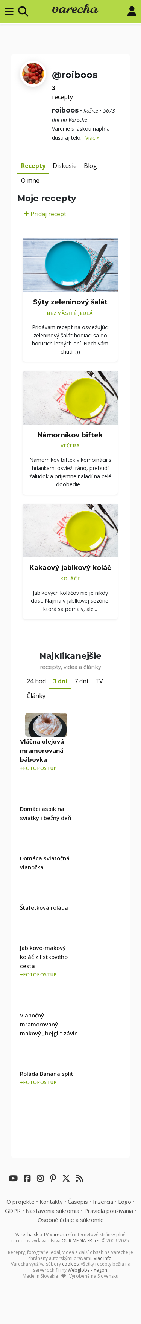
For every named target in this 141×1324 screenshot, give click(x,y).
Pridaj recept (44, 214)
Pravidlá (108, 1210)
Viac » (92, 137)
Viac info (103, 1258)
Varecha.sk (26, 1234)
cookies (70, 1264)
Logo (124, 1201)
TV (99, 681)
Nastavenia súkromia (52, 1210)
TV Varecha (55, 1234)
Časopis (78, 1201)
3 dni (60, 681)
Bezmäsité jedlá (70, 313)
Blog (90, 166)
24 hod (36, 681)
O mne (30, 180)
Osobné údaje (71, 1219)
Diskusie (65, 166)
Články (36, 696)
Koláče (70, 578)
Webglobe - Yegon (87, 1270)
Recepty (33, 166)
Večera (70, 445)
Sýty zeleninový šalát (70, 302)
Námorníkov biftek (70, 435)
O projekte (20, 1201)
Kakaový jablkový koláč (70, 567)
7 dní (81, 681)
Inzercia (103, 1201)
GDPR (13, 1210)
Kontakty (51, 1201)
